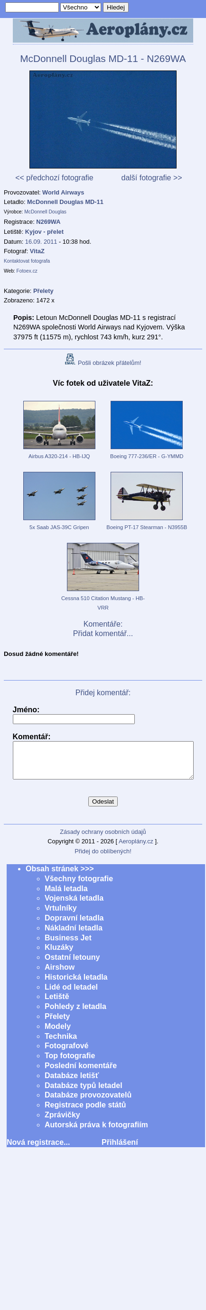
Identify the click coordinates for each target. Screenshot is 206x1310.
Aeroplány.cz (136, 848)
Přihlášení (120, 1149)
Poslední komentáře (81, 1073)
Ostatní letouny (72, 964)
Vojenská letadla (74, 905)
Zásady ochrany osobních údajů (103, 838)
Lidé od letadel (71, 994)
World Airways (63, 192)
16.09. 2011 (41, 241)
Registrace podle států (85, 1112)
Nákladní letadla (74, 935)
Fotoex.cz (27, 271)
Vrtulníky (61, 915)
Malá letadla (66, 896)
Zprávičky (62, 1122)
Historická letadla (76, 984)
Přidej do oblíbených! (103, 858)
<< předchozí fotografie (54, 178)
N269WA (48, 221)
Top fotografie (70, 1063)
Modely (58, 1033)
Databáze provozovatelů (88, 1102)
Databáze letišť (72, 1083)
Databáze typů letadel (83, 1093)
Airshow (60, 974)
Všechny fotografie (79, 886)
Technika (61, 1043)
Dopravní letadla (74, 925)
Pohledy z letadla (75, 1013)
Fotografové (66, 1053)
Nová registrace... (38, 1149)
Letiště (57, 1004)
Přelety (57, 1023)
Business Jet (68, 945)
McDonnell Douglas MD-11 (65, 201)
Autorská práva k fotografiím (96, 1132)
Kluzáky (59, 954)
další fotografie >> (151, 178)
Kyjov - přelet (44, 231)
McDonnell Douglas (45, 211)
